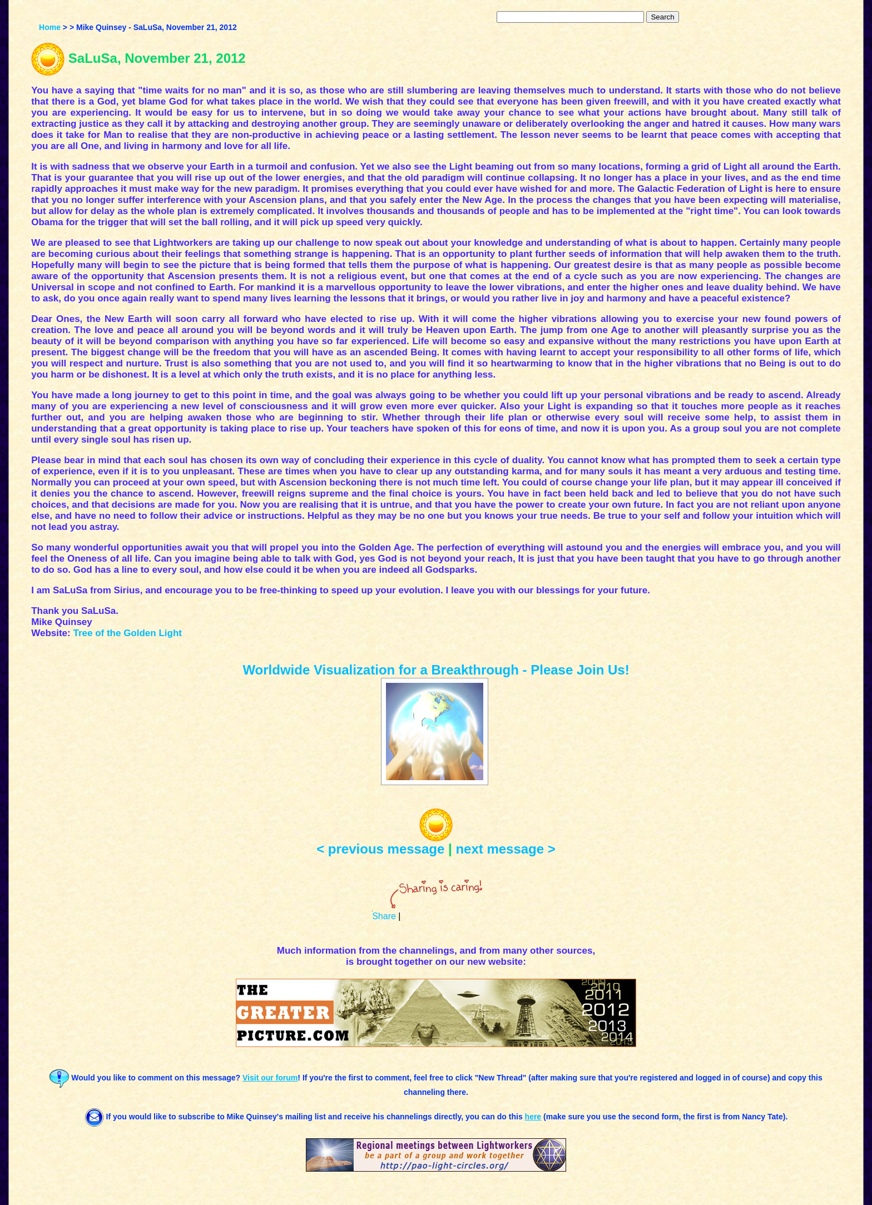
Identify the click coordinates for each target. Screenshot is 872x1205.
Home (50, 27)
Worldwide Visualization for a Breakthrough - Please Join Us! (435, 669)
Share (384, 916)
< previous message (380, 848)
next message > (505, 848)
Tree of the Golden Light (127, 633)
